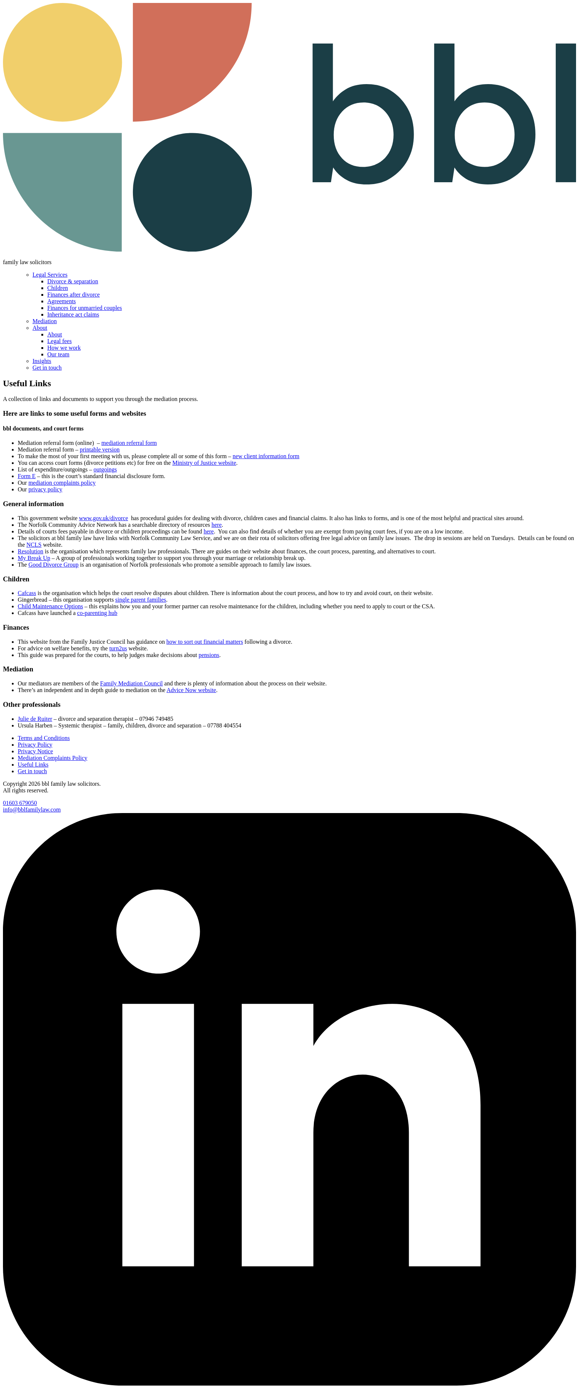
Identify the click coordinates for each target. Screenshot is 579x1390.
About (39, 328)
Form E (26, 476)
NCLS (34, 545)
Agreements (61, 301)
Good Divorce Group (53, 564)
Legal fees (59, 341)
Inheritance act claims (73, 314)
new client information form (266, 456)
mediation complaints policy (62, 483)
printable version (100, 449)
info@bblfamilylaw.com (32, 809)
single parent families (140, 600)
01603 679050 (20, 803)
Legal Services (50, 275)
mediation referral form (129, 443)
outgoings (105, 469)
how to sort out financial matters (205, 642)
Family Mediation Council (131, 683)
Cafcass (27, 593)
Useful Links (33, 764)
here (217, 525)
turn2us (118, 648)
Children (57, 288)
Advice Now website (191, 690)
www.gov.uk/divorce (103, 518)
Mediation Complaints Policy (52, 758)
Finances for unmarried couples (84, 308)
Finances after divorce (73, 294)
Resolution (30, 551)
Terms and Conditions (44, 738)
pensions (209, 655)
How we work (64, 348)
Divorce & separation (72, 281)
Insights (41, 361)
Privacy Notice (35, 751)
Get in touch (47, 367)
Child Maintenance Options (50, 606)
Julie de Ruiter (35, 719)
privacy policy (45, 489)
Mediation (44, 321)
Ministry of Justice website (204, 463)
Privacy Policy (35, 744)
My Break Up (34, 558)
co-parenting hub (97, 613)
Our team (58, 354)
